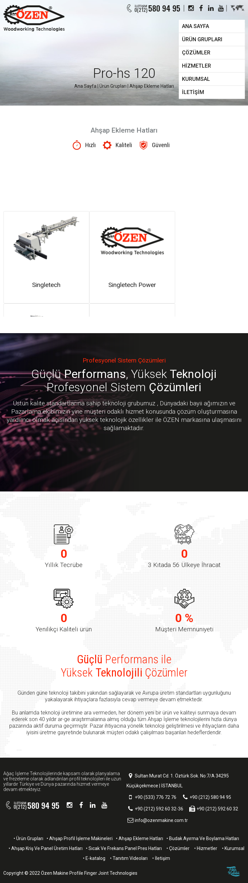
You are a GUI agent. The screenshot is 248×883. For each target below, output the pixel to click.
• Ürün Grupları (28, 838)
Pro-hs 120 (124, 73)
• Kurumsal (233, 848)
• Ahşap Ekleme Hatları (139, 838)
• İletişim (161, 858)
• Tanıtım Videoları (129, 858)
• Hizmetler (205, 848)
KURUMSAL (196, 79)
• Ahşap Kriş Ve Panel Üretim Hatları (46, 848)
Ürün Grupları (112, 86)
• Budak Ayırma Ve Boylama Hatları (202, 838)
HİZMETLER (196, 66)
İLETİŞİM (193, 92)
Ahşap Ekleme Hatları (151, 86)
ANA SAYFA (195, 26)
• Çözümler (178, 848)
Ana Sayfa (85, 86)
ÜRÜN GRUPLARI (202, 39)
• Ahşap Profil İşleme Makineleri (80, 838)
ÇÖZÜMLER (196, 52)
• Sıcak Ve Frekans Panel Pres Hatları (124, 848)
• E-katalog (94, 858)
